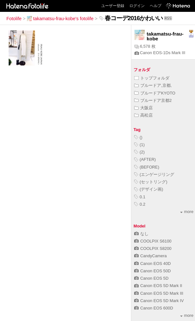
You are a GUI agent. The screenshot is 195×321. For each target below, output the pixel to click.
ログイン (137, 6)
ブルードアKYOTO (154, 93)
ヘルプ (155, 6)
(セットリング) (150, 181)
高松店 (143, 115)
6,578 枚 (145, 46)
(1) (139, 144)
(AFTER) (145, 159)
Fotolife (13, 18)
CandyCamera (150, 255)
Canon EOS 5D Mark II (158, 285)
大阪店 (143, 107)
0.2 (139, 204)
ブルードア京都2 (153, 100)
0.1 (139, 196)
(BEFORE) (146, 167)
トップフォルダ (151, 78)
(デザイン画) (148, 189)
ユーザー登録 (112, 6)
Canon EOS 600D (153, 308)
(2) (139, 152)
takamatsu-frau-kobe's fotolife (60, 18)
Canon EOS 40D (152, 263)
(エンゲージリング (154, 174)
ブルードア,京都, (153, 85)
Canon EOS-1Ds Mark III (159, 52)
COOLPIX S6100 (152, 241)
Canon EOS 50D (152, 270)
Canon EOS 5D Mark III (158, 293)
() (138, 137)
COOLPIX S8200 (152, 248)
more (186, 211)
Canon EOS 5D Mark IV (159, 300)
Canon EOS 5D (151, 278)
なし (141, 233)
